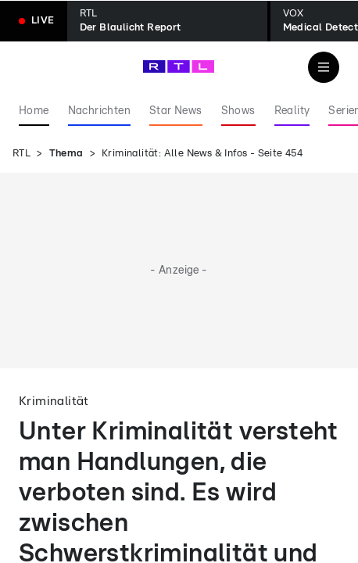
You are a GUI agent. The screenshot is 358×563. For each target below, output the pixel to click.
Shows (238, 111)
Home (34, 111)
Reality (292, 111)
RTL (21, 154)
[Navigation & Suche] (323, 67)
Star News (175, 111)
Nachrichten (99, 111)
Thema (66, 154)
